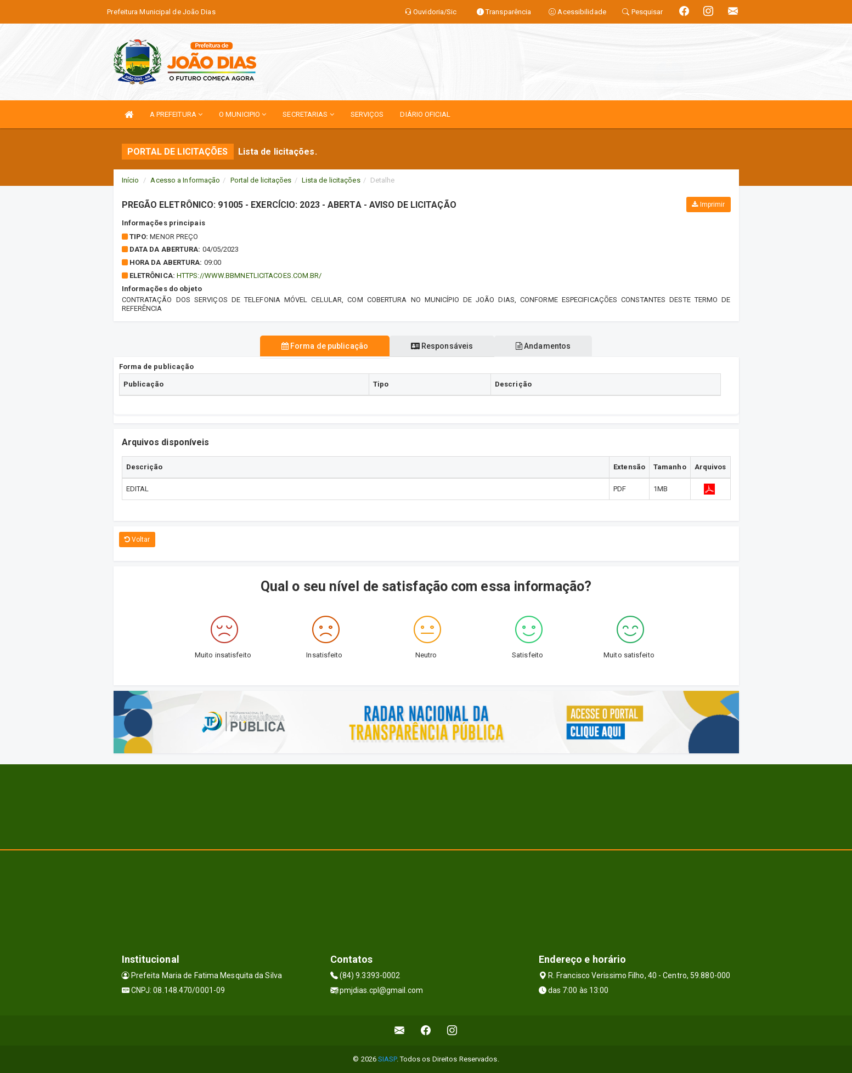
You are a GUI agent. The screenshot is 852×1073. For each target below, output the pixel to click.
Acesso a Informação (185, 180)
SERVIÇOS (367, 114)
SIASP (387, 1059)
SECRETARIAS (308, 114)
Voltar (137, 539)
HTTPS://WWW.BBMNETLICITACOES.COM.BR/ (249, 275)
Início (130, 180)
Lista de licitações (331, 180)
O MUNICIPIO (242, 114)
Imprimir (708, 204)
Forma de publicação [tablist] (321, 346)
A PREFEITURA (176, 114)
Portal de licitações (261, 180)
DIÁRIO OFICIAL (425, 114)
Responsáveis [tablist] (442, 346)
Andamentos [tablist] (546, 346)
